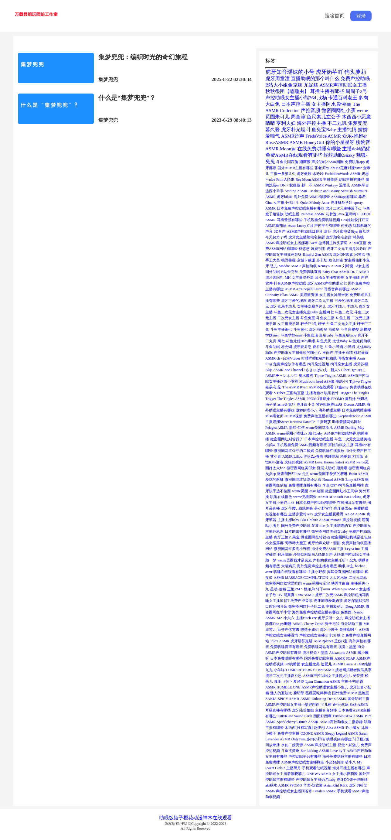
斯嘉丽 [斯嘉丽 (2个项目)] (344, 104)
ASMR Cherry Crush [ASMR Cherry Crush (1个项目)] (308, 624)
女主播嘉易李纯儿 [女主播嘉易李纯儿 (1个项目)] (311, 306)
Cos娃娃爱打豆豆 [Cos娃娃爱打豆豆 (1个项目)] (355, 220)
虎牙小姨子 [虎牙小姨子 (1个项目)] (329, 629)
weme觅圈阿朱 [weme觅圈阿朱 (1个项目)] (305, 497)
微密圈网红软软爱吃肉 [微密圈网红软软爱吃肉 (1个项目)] (283, 583)
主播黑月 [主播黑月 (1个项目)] (293, 768)
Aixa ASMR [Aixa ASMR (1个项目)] (335, 728)
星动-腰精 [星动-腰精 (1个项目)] (278, 589)
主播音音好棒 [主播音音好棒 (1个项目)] (326, 710)
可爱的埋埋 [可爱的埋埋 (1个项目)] (344, 301)
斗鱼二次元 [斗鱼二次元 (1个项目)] (344, 312)
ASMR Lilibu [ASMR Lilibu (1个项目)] (292, 456)
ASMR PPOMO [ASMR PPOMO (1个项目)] (290, 785)
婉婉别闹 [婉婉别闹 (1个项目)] (318, 249)
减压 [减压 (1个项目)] (277, 681)
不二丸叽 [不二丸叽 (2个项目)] (337, 123)
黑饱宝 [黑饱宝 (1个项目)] (363, 693)
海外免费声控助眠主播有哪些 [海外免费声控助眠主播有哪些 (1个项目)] (315, 612)
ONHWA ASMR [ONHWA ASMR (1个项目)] (319, 774)
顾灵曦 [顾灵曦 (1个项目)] (341, 468)
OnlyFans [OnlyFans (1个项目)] (298, 739)
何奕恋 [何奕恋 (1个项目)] (346, 226)
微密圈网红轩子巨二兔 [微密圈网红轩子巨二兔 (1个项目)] (306, 606)
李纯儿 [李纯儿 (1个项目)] (352, 306)
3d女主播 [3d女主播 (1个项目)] (362, 266)
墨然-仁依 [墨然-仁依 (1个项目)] (297, 427)
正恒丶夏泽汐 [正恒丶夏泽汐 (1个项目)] (293, 681)
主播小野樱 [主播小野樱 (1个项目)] (317, 572)
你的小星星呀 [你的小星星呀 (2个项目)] (340, 142)
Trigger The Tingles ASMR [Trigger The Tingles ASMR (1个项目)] (285, 399)
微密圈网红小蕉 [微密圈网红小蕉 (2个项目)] (338, 110)
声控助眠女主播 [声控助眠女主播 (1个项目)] (341, 445)
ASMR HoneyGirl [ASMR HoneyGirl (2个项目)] (306, 142)
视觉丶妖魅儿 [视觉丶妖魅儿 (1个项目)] (348, 745)
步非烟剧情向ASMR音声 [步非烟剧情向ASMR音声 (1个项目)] (313, 554)
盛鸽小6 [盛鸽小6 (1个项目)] (341, 381)
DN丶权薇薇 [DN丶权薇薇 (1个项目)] (290, 185)
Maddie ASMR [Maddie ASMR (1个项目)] (290, 266)
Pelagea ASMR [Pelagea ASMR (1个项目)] (276, 427)
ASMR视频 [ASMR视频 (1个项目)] (293, 416)
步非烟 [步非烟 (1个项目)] (321, 260)
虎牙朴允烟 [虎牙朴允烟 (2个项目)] (293, 129)
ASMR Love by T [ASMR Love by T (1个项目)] (332, 751)
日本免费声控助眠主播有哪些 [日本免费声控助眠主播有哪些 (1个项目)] (300, 208)
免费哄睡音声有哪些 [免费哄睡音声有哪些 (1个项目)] (286, 647)
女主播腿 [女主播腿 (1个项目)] (352, 277)
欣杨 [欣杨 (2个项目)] (322, 97)
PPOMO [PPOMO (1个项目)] (337, 399)
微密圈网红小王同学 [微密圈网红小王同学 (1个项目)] (341, 491)
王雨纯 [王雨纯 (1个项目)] (327, 352)
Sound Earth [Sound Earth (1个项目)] (303, 716)
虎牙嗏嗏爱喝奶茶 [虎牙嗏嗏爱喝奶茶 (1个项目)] (328, 601)
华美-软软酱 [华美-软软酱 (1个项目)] (313, 785)
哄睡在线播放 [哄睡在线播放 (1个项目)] (281, 497)
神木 (207, 817)
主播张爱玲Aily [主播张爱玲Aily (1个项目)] (300, 514)
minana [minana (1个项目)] (336, 520)
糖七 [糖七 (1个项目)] (340, 635)
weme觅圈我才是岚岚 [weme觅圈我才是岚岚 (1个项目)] (294, 560)
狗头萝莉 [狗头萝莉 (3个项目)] (355, 72)
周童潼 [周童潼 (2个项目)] (298, 116)
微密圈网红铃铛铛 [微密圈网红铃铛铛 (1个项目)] (315, 537)
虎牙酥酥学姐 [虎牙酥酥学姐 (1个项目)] (341, 202)
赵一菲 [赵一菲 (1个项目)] (306, 185)
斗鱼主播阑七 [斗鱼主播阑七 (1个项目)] (281, 329)
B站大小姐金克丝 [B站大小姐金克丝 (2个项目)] (283, 84)
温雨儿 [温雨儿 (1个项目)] (344, 185)
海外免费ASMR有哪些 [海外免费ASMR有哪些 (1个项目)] (312, 197)
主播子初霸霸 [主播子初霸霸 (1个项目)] (352, 681)
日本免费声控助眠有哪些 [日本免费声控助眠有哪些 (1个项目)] (316, 502)
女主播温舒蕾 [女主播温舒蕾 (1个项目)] (303, 277)
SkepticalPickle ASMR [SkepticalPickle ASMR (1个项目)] (354, 416)
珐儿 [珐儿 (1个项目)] (273, 266)
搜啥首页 (334, 15)
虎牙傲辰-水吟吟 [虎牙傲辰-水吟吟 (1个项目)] (310, 174)
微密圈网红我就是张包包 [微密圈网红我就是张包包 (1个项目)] (351, 537)
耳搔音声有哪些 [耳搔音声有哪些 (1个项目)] (336, 289)
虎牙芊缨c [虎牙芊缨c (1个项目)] (289, 508)
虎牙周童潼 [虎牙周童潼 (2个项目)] (277, 78)
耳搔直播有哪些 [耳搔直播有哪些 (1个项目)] (278, 710)
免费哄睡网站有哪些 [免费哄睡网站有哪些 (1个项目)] (320, 647)
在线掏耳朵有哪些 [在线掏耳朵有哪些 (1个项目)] (351, 502)
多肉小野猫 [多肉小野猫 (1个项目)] (316, 739)
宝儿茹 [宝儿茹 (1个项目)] (326, 704)
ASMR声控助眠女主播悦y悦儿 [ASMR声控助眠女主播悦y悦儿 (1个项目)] (327, 676)
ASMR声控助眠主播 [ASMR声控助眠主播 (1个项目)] (320, 745)
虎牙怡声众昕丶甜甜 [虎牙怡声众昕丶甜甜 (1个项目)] (324, 543)
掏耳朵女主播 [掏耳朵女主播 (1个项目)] (341, 364)
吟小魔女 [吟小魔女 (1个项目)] (352, 728)
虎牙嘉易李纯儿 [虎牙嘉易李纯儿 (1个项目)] (283, 306)
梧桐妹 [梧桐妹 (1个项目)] (345, 456)
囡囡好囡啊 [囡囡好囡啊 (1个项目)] (322, 716)
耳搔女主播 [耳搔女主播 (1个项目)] (347, 358)
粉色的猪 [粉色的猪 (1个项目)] (335, 260)
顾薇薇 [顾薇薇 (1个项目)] (304, 162)
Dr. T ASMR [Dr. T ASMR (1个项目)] (359, 272)
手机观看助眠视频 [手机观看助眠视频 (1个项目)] (316, 768)
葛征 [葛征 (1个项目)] (327, 231)
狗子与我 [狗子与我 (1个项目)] (332, 624)
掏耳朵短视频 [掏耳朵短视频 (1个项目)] (318, 364)
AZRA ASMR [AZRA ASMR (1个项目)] (355, 514)
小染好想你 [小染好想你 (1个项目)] (334, 762)
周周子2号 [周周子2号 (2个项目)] (356, 91)
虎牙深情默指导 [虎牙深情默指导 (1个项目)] (356, 601)
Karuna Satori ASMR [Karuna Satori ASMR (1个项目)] (339, 462)
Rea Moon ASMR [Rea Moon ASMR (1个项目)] (309, 179)
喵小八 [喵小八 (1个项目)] (350, 762)
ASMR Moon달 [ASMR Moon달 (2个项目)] (280, 148)
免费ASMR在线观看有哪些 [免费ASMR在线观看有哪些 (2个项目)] (293, 155)
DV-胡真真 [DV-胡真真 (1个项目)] (285, 595)
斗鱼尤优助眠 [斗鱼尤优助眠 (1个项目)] (360, 341)
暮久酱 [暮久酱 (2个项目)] (272, 129)
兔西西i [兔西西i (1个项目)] (346, 612)
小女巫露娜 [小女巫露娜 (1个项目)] (274, 543)
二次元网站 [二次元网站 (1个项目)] (358, 577)
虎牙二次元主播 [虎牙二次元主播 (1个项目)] (320, 301)
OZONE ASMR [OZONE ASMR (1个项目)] (312, 733)
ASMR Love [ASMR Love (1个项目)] (313, 462)
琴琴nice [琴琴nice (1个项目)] (318, 526)
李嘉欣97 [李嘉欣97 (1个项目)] (329, 485)
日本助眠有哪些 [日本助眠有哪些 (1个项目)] (297, 531)
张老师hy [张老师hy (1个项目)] (321, 168)
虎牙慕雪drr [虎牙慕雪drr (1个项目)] (343, 508)
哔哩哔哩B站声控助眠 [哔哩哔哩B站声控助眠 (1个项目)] (319, 358)
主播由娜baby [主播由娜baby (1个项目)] (288, 520)
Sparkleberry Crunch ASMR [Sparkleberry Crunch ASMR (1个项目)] (297, 722)
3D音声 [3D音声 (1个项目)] (280, 231)
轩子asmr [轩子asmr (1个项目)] (323, 589)
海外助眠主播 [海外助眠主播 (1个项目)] (330, 410)
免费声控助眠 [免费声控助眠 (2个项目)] (355, 78)
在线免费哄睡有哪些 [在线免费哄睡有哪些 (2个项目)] (319, 148)
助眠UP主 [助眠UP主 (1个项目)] (346, 566)
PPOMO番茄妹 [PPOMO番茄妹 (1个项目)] (318, 399)
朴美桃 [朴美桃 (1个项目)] (358, 237)
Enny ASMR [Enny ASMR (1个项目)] (354, 479)
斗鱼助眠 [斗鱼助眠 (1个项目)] (272, 347)
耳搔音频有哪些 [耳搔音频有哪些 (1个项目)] (289, 220)
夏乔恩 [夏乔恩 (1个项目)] (318, 347)
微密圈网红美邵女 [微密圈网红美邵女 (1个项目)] (301, 468)
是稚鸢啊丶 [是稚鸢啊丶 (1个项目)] (348, 629)
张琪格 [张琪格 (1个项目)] (362, 399)
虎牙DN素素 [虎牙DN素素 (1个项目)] (343, 254)
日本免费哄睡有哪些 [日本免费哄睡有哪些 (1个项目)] (286, 658)
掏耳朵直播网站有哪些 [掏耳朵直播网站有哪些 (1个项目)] (345, 572)
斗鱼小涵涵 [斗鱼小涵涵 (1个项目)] (334, 347)
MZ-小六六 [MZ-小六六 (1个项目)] (285, 618)
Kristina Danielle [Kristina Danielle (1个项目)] (302, 422)
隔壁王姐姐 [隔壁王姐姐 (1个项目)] (310, 629)
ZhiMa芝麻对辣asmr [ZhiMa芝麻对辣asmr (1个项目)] (346, 168)
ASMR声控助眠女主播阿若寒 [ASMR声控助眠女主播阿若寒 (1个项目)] (288, 791)
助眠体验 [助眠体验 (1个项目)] (305, 508)
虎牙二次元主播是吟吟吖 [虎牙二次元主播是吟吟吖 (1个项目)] (347, 249)
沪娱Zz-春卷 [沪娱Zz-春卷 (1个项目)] (313, 456)
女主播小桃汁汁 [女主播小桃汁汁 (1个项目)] (286, 202)
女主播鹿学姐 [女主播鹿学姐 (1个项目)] (288, 324)
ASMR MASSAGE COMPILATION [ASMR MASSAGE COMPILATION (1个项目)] (301, 577)
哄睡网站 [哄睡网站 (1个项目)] (332, 456)
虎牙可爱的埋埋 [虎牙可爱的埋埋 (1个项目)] (294, 301)
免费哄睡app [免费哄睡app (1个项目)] (355, 162)
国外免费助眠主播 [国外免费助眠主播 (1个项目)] (318, 658)
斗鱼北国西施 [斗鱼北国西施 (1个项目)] (287, 162)
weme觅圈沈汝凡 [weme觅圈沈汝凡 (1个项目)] (319, 427)
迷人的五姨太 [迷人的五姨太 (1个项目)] (281, 693)
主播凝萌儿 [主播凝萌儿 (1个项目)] (335, 606)
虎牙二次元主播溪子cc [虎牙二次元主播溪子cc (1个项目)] (343, 208)
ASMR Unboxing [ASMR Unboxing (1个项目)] (313, 699)
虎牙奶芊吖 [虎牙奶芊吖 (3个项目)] (329, 72)
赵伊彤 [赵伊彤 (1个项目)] (319, 728)
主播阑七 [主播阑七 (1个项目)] (326, 312)
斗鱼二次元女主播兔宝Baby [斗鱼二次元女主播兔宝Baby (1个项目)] (296, 312)
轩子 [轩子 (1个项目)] (321, 324)
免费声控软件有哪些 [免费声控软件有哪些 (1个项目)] (289, 364)
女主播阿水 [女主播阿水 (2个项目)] (323, 104)
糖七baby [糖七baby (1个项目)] (315, 433)
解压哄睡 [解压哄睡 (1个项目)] (284, 554)
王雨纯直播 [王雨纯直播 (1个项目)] (295, 393)
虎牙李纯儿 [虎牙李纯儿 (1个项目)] (336, 306)
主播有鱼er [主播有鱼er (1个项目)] (314, 393)
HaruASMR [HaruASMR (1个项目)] (325, 670)
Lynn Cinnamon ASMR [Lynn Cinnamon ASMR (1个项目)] (322, 681)
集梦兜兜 (108, 79)
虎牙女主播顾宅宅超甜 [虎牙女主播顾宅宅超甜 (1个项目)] (306, 237)
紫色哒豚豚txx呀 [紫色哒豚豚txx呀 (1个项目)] (329, 404)
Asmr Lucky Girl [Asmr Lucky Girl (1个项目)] (300, 226)
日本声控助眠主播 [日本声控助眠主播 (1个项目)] (318, 439)
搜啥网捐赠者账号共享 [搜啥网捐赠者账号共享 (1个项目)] (353, 670)
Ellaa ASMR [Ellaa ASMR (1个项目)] (289, 295)
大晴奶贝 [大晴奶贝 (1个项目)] (288, 566)
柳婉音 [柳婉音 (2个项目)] (363, 142)
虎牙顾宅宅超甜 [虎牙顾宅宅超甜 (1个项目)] (339, 237)
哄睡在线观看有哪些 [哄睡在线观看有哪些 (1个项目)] (290, 572)
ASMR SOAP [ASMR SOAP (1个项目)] (345, 658)
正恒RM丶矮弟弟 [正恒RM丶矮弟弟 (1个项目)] (301, 589)
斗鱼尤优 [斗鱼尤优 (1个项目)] (324, 341)
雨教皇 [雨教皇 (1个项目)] (333, 329)
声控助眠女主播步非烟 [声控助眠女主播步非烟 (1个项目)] (317, 635)
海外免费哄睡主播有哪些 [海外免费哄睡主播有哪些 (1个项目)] (342, 756)
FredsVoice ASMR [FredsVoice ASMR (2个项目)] (323, 135)
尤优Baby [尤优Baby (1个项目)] (339, 341)
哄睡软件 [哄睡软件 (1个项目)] (331, 393)
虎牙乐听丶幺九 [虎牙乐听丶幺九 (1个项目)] (330, 618)
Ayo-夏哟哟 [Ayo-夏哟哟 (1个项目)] (347, 214)
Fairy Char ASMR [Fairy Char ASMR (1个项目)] (335, 272)
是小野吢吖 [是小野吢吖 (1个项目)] (323, 508)
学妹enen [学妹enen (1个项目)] (272, 335)
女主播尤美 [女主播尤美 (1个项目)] (310, 664)
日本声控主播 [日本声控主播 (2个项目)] (295, 104)
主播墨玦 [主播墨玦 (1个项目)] (330, 179)
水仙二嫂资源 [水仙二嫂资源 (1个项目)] (292, 745)
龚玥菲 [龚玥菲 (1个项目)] (298, 693)
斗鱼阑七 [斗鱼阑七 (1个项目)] (300, 329)
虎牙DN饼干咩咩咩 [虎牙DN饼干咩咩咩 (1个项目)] (352, 779)
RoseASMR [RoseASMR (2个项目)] (276, 142)
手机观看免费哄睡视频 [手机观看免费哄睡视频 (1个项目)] (322, 220)
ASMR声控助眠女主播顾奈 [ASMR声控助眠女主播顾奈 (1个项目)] (302, 762)
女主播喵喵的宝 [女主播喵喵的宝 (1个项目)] (339, 526)
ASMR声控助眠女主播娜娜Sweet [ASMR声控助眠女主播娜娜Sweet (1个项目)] (291, 243)
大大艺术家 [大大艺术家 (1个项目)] (338, 577)
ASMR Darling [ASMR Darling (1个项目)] (345, 427)
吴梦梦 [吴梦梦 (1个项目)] (358, 676)
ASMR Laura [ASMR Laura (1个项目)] (343, 664)
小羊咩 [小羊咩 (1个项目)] (279, 670)
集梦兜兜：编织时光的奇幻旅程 (143, 57)
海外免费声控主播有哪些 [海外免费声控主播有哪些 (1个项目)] (317, 566)
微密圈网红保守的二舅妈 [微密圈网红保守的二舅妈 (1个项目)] (294, 451)
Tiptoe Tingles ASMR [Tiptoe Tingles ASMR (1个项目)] (330, 376)
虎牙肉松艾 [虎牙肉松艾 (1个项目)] (358, 785)
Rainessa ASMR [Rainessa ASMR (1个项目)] (313, 214)
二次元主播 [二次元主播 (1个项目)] (361, 318)
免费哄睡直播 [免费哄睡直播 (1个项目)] (310, 272)
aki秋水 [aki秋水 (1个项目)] (271, 785)
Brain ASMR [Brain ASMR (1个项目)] (358, 474)
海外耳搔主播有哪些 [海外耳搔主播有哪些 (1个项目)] (348, 768)
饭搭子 (176, 817)
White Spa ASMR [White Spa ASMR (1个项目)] (345, 589)
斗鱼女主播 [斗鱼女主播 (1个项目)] (325, 318)
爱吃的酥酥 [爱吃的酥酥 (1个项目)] (274, 479)
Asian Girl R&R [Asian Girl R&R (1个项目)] (336, 785)
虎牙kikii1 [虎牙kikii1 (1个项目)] (285, 197)
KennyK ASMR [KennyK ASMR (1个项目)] (329, 266)
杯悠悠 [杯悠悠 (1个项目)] (304, 249)
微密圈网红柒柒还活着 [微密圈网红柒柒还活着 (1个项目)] (303, 479)
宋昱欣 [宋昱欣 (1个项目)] (359, 254)
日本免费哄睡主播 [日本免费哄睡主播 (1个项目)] (356, 410)
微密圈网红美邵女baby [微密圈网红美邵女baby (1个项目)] (329, 531)
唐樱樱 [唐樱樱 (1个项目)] (365, 329)
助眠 (164, 817)
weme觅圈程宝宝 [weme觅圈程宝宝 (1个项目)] (316, 583)
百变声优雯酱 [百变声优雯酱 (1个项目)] (288, 629)
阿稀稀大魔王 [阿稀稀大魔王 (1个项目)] (296, 543)
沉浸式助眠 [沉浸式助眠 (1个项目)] (326, 468)
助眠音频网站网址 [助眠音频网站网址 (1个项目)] (346, 422)
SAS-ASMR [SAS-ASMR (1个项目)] (359, 704)
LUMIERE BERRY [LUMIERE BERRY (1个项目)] (300, 670)
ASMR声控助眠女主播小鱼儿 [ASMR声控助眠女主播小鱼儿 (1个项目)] (324, 687)
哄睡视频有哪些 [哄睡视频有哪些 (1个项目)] (339, 739)
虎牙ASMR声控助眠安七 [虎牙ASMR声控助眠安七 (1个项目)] (327, 283)
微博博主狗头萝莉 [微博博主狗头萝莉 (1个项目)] (333, 243)
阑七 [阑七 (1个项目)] (281, 341)
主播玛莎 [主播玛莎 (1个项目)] (323, 422)
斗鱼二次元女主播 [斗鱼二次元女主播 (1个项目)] (341, 324)
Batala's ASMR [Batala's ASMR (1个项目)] (324, 791)
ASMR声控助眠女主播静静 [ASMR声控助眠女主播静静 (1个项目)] (341, 722)
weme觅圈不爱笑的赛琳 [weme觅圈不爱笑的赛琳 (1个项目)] (329, 474)
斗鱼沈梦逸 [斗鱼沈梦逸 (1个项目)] (290, 751)
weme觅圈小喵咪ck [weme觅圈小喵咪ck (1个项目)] (292, 433)
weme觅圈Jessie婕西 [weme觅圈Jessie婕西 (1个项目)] (308, 491)
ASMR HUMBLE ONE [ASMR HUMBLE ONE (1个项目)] (282, 687)
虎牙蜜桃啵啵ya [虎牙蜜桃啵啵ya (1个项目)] (345, 231)
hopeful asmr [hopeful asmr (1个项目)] (313, 289)
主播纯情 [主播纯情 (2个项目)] (347, 129)
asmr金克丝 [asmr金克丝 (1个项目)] (286, 404)
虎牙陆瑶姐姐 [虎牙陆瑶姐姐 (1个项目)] (303, 710)
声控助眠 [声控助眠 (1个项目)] (309, 266)
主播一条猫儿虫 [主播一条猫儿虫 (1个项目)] (283, 174)
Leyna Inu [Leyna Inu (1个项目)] (352, 549)
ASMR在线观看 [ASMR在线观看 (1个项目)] (321, 387)
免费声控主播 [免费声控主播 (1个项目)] (288, 733)
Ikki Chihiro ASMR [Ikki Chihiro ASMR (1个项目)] (314, 520)
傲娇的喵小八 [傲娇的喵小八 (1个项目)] (307, 410)
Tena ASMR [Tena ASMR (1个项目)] (305, 595)
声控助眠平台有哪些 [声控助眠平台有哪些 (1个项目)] (304, 756)
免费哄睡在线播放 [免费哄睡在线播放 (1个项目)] (329, 451)
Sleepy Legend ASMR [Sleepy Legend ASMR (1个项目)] (341, 733)
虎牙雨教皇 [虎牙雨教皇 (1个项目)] (318, 329)
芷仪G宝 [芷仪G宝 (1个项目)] (341, 641)
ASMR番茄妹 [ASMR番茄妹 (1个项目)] (276, 226)
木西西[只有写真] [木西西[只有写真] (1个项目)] (299, 728)
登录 (361, 16)
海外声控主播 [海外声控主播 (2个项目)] (311, 123)
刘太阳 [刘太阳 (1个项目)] (357, 456)
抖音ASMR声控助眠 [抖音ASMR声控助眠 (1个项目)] (290, 283)
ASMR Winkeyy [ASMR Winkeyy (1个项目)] (326, 185)
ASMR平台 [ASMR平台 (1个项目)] (360, 185)
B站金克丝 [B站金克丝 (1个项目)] (289, 272)
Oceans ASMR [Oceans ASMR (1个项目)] (355, 404)
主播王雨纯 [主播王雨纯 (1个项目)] (344, 352)
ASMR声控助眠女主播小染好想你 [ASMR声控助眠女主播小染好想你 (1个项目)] (292, 704)
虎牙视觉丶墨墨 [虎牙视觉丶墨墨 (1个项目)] (315, 652)
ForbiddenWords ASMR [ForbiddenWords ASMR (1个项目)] (342, 174)
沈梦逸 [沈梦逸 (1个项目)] (331, 214)
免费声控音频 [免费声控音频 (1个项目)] (301, 601)
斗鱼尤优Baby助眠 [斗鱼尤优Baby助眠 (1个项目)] (300, 341)
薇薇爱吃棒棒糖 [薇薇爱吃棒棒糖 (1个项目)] (318, 693)
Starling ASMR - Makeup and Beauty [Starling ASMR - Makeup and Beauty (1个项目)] (312, 191)
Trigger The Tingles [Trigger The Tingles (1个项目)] (354, 393)
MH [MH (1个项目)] (288, 277)
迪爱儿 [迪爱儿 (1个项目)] (326, 664)
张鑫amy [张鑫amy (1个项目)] (341, 387)
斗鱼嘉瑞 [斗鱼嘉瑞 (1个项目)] (310, 335)
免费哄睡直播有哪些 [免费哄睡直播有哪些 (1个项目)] (304, 485)
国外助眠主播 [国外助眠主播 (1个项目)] (358, 699)
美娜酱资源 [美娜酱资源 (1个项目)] (309, 295)
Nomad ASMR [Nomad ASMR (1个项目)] (333, 479)
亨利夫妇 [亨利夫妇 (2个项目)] (286, 123)
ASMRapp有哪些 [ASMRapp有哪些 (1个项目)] (344, 197)
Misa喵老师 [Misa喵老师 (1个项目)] (274, 416)
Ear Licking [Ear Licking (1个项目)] (309, 751)
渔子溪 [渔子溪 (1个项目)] (270, 404)
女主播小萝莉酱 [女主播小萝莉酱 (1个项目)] (345, 774)
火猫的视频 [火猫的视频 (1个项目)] (293, 462)
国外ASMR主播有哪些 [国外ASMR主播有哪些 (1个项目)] (295, 168)
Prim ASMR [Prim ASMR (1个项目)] (285, 179)
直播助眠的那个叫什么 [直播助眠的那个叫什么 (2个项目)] (315, 78)
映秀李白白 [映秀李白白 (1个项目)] (340, 583)
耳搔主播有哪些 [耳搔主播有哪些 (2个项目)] (327, 91)
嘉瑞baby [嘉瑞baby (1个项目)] (326, 335)
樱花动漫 (193, 817)
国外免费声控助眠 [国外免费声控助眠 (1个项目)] (295, 526)
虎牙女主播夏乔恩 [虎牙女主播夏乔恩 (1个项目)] (328, 514)
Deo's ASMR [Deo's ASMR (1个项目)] (336, 699)
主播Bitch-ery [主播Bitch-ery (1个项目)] (306, 618)
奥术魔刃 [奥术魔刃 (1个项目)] (306, 376)
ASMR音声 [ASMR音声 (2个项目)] (292, 135)
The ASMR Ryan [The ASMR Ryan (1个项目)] (295, 387)
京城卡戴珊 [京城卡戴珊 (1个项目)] (306, 260)
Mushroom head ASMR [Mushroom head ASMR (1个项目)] (316, 381)
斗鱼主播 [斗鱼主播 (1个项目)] (343, 318)
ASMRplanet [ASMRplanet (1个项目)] (323, 641)
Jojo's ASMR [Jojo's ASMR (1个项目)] (279, 641)
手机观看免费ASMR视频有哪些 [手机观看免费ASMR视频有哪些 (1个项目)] (302, 445)
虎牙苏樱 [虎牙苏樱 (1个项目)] (360, 364)
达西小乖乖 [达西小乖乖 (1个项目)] (274, 191)
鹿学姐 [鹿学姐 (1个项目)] (270, 324)
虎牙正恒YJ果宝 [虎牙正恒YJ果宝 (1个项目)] (287, 537)
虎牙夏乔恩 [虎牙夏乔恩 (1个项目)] (302, 347)
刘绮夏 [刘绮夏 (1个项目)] (347, 266)
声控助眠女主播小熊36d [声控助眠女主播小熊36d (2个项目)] (290, 97)
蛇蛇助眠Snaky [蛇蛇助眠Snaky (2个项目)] (339, 155)
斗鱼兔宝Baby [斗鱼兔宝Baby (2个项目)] (321, 129)
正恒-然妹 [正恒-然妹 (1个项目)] (340, 704)
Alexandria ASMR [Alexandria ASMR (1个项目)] (342, 652)
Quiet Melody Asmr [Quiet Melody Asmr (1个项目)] (314, 202)
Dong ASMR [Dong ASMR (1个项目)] (355, 606)
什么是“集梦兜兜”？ (127, 97)
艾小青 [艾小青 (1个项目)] (275, 456)
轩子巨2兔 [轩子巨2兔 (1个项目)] (309, 324)
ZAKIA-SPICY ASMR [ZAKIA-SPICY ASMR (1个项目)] (282, 699)
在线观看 (222, 817)
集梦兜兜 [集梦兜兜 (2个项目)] (357, 123)
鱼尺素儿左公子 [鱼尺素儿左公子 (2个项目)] (324, 116)
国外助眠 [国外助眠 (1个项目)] (272, 272)
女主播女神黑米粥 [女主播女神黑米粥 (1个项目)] (333, 295)
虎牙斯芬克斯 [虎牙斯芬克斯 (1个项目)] (301, 641)
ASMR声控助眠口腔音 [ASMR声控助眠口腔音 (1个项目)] (305, 231)
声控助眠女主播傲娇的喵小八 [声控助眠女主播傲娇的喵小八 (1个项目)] (297, 352)
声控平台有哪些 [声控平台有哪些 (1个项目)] (327, 226)
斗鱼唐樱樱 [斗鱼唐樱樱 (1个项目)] (350, 329)
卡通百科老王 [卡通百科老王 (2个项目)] (342, 97)
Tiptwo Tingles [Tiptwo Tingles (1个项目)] (360, 381)
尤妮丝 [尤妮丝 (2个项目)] (311, 84)
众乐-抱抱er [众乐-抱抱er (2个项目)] (354, 135)
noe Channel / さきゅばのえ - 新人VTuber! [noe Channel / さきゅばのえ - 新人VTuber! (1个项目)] (318, 370)
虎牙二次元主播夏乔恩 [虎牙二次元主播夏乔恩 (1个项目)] (283, 676)
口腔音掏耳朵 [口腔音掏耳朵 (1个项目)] (276, 606)
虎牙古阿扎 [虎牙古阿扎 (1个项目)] (274, 277)
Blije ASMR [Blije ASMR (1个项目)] (274, 370)
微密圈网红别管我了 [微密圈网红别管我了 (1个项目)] (286, 439)
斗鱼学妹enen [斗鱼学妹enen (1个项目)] (291, 335)
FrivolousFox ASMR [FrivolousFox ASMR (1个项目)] (348, 716)
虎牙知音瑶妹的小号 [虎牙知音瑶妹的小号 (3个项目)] (289, 72)
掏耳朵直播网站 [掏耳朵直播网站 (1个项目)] (351, 485)
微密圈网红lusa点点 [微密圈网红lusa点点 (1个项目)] (292, 474)
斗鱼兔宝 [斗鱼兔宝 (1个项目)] (308, 318)
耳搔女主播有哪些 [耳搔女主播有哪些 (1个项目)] (329, 277)
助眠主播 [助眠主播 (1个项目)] (292, 214)
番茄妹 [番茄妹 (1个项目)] (350, 399)
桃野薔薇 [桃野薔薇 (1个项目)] (288, 260)
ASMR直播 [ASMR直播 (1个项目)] (357, 243)
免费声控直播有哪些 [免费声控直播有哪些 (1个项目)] (320, 416)
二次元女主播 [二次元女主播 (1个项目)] (288, 318)
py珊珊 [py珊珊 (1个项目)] (285, 624)
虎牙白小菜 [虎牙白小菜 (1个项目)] (306, 404)
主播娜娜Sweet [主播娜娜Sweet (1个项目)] (277, 422)
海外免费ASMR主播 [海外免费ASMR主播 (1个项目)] (327, 549)
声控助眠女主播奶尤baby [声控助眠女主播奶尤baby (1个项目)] (315, 779)
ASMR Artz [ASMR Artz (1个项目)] (293, 289)
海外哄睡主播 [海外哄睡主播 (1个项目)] (351, 624)
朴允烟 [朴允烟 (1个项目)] (286, 347)
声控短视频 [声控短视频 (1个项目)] (351, 520)
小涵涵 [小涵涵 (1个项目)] (349, 347)
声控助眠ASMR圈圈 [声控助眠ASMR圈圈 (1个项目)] (327, 162)
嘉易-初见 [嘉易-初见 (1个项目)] (273, 387)
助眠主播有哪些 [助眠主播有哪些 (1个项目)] (351, 179)
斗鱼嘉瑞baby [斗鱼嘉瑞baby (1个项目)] (345, 335)
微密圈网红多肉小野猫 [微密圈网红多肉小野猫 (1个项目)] (292, 549)
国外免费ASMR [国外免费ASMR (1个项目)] (344, 693)
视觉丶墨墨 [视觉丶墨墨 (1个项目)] (347, 647)
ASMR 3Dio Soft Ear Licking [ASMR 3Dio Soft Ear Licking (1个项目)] (340, 497)
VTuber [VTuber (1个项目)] (279, 393)
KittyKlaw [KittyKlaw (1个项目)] (285, 716)
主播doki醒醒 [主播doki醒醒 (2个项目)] (356, 148)
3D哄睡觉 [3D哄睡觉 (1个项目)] (292, 664)
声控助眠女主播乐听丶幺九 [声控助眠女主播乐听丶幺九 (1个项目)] (335, 560)
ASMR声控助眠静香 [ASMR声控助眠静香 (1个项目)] (340, 433)
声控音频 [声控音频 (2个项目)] (310, 110)
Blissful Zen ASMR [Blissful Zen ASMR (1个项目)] (317, 254)
